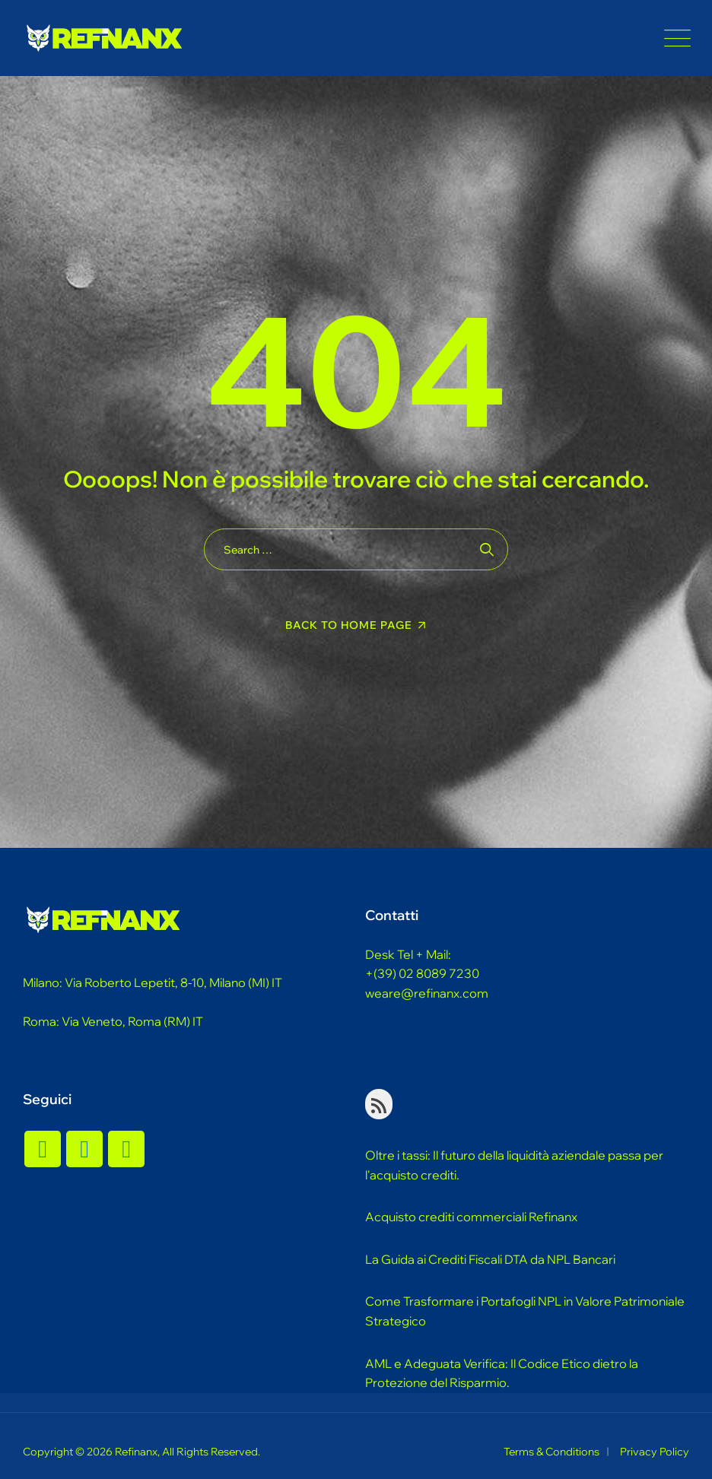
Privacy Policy (654, 1451)
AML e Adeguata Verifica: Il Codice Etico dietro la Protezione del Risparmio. (501, 1373)
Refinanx (136, 1451)
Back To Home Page (348, 625)
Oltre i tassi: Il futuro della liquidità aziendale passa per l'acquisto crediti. (514, 1164)
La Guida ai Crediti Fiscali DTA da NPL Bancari (490, 1259)
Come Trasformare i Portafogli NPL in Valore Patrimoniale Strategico (525, 1310)
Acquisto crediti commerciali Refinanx (471, 1216)
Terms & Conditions (551, 1451)
